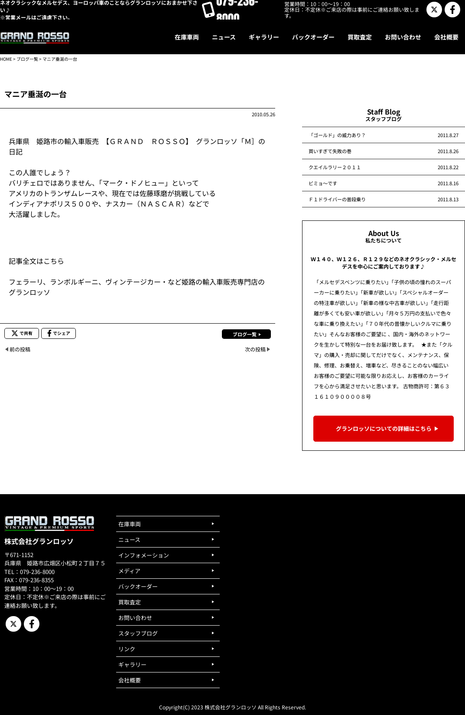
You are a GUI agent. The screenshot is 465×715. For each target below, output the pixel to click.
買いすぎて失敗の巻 (330, 151)
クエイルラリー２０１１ (335, 167)
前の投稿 (20, 349)
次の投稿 (255, 349)
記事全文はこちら (36, 261)
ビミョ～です (323, 183)
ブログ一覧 (27, 59)
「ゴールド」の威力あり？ (337, 134)
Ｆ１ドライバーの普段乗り (337, 199)
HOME (6, 59)
